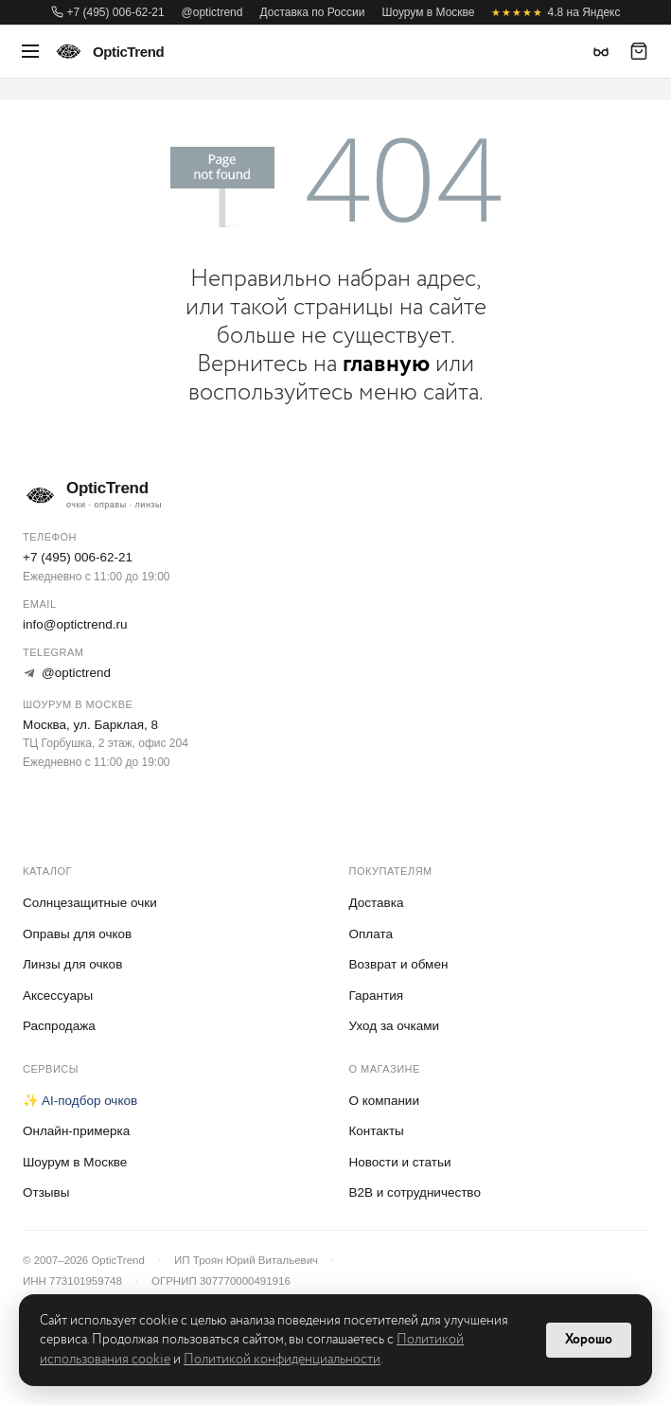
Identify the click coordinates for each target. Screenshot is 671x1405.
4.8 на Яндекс (555, 12)
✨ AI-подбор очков (80, 1101)
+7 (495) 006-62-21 (108, 12)
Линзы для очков (72, 964)
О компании (384, 1101)
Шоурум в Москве (427, 12)
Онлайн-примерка (76, 1131)
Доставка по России (311, 12)
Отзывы (46, 1192)
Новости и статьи (400, 1162)
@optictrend (212, 12)
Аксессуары (58, 995)
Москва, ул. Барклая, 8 (90, 725)
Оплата (371, 934)
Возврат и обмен (399, 964)
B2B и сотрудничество (415, 1192)
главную (386, 364)
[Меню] (30, 51)
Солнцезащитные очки (90, 903)
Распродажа (59, 1026)
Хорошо (588, 1339)
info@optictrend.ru (75, 624)
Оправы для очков (77, 934)
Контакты (376, 1131)
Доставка (376, 903)
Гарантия (376, 995)
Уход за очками (394, 1026)
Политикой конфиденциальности (282, 1359)
